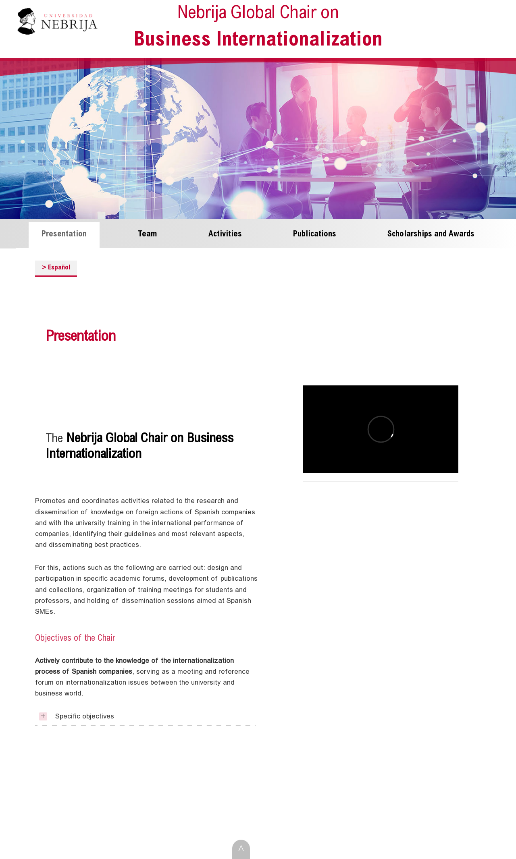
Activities (225, 234)
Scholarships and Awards (430, 234)
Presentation (64, 234)
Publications (314, 234)
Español (56, 267)
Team (147, 234)
